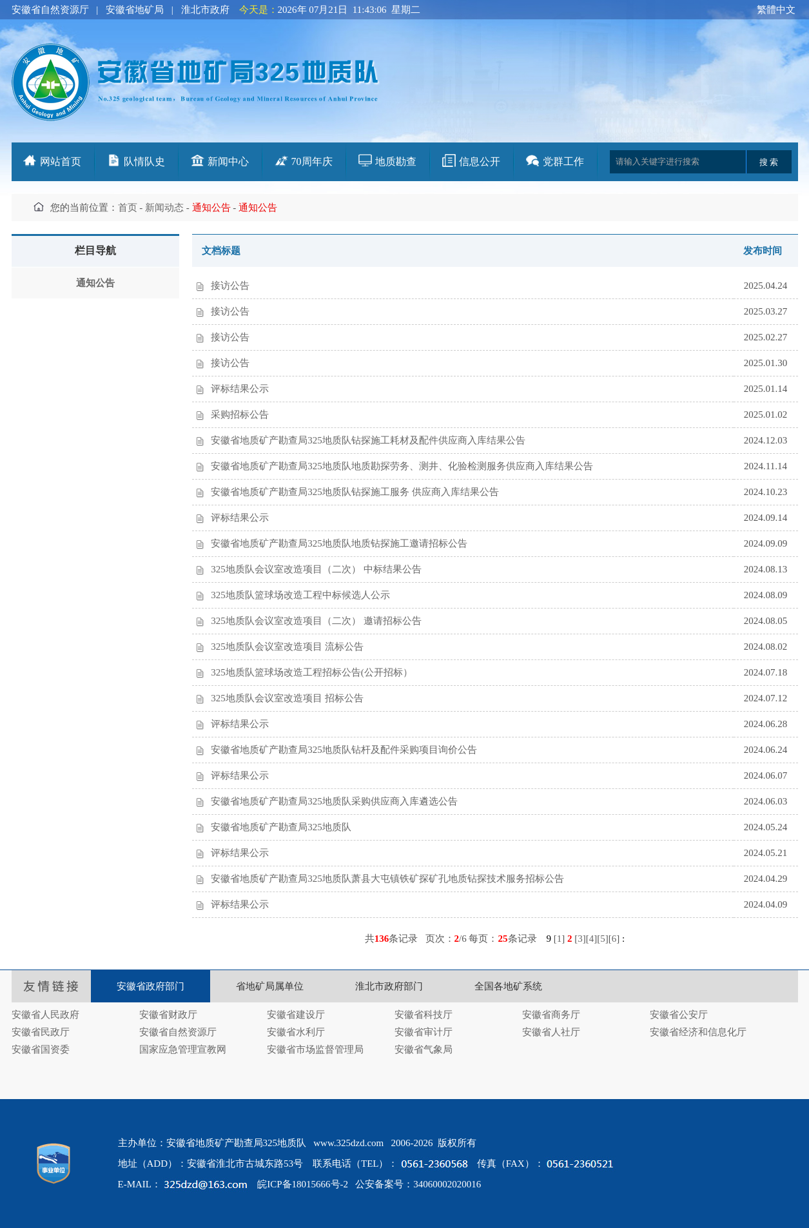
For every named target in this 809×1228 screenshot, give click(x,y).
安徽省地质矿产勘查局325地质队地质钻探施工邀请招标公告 (339, 543)
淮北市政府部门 (389, 986)
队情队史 (144, 161)
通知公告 (95, 283)
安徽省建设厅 (296, 1014)
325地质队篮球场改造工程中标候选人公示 (300, 595)
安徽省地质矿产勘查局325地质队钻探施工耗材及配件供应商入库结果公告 (368, 440)
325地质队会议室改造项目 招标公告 (287, 698)
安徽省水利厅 (296, 1032)
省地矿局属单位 (270, 986)
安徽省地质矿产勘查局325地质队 (281, 827)
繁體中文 (776, 10)
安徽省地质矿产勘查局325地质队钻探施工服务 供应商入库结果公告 (354, 492)
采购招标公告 (240, 414)
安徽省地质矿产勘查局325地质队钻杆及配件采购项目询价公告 (344, 750)
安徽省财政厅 (168, 1014)
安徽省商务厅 (551, 1014)
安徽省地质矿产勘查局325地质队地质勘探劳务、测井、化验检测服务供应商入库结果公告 (402, 466)
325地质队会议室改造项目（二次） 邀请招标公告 (316, 621)
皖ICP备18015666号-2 (302, 1184)
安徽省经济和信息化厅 (698, 1032)
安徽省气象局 (424, 1049)
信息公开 (479, 161)
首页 (127, 207)
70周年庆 (312, 161)
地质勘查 (395, 161)
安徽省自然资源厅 (50, 10)
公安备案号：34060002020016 (418, 1184)
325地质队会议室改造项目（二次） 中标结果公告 (316, 569)
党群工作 (563, 161)
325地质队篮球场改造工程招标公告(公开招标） (312, 672)
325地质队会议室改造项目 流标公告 (287, 646)
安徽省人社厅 (551, 1032)
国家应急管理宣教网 (182, 1049)
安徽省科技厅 (424, 1014)
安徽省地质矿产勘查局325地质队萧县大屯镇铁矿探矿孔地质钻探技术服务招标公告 (387, 878)
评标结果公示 (240, 389)
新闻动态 (164, 207)
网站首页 (60, 161)
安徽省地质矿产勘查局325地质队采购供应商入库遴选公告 (334, 801)
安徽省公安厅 (679, 1014)
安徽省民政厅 (41, 1032)
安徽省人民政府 (45, 1014)
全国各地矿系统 (508, 986)
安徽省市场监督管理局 (315, 1049)
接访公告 (230, 285)
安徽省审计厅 (424, 1032)
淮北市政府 (205, 10)
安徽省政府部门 (150, 986)
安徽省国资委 (41, 1049)
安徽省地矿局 (135, 10)
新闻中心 (228, 161)
